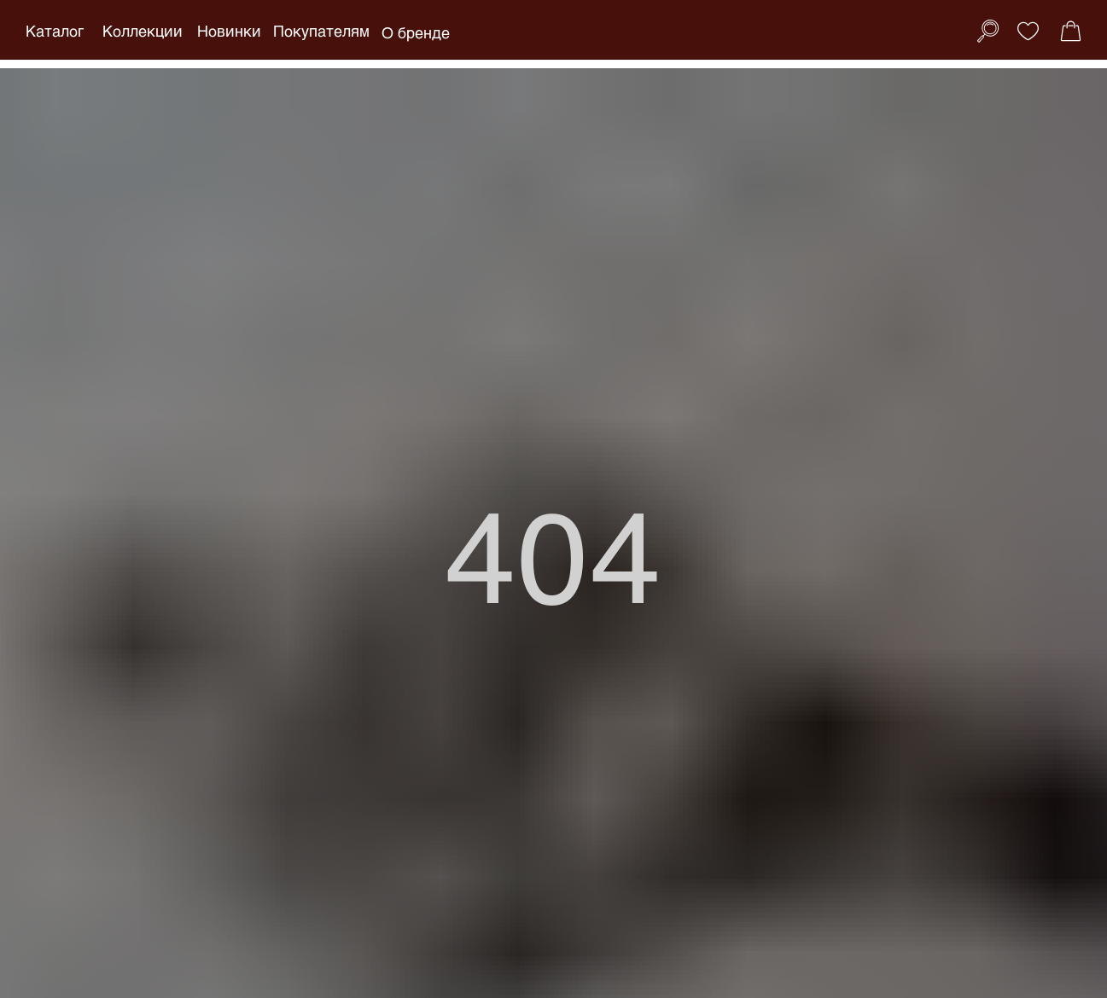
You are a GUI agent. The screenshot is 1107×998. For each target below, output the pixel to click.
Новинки (229, 30)
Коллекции (142, 30)
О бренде (416, 32)
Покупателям (321, 30)
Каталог (55, 30)
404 (553, 553)
